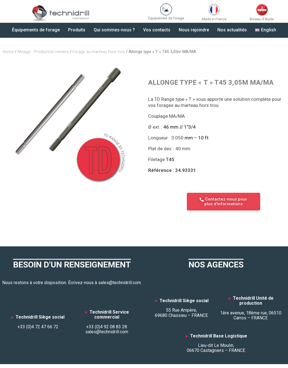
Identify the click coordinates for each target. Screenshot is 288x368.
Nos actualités (232, 29)
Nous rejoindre (194, 29)
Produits (76, 29)
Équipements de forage (36, 29)
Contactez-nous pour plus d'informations (223, 201)
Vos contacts (156, 29)
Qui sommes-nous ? (114, 29)
